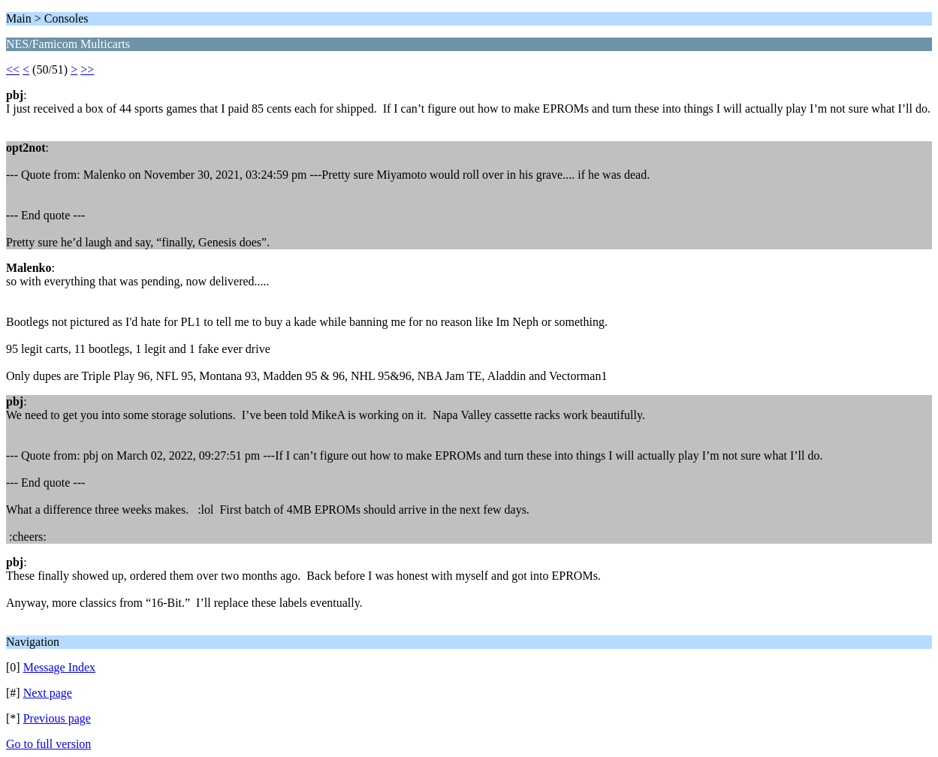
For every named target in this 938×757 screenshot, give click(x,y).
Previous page (57, 718)
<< (13, 69)
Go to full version (48, 743)
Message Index (59, 667)
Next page (47, 692)
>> (87, 69)
